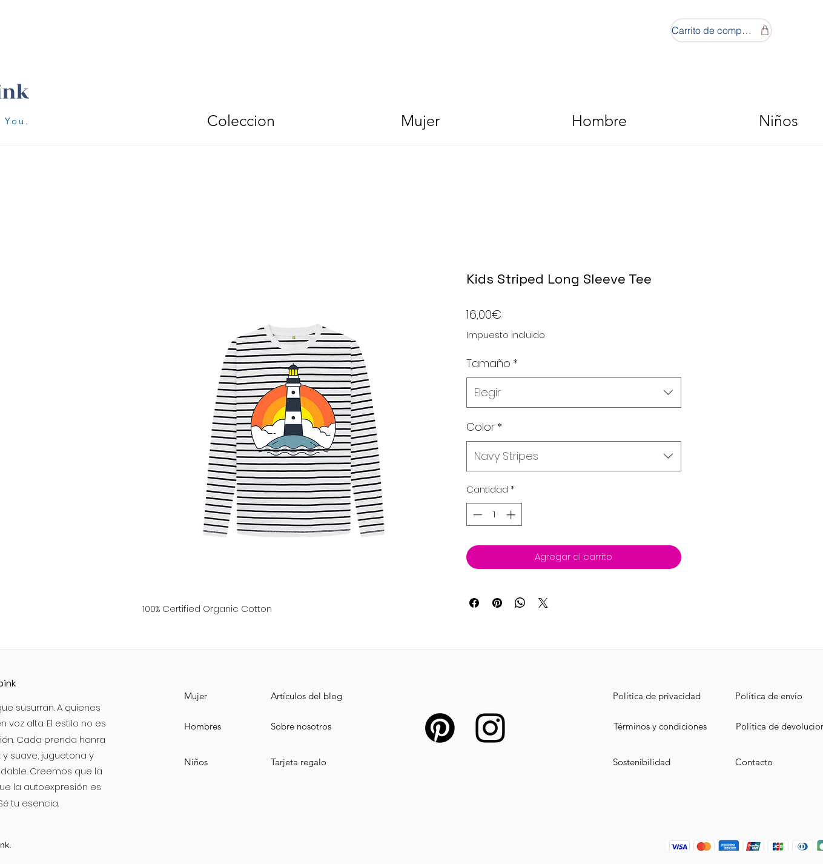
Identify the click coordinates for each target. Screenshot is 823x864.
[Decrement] (476, 514)
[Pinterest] (440, 728)
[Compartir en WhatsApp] (520, 603)
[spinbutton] (494, 514)
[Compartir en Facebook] (474, 603)
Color (484, 426)
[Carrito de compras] (721, 30)
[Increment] (512, 514)
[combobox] (573, 392)
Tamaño (492, 363)
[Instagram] (490, 728)
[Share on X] (543, 603)
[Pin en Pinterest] (497, 603)
